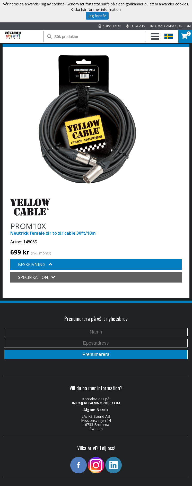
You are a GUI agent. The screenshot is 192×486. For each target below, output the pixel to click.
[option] (87, 119)
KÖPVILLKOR (110, 26)
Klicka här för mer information (96, 9)
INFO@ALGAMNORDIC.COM (170, 26)
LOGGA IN (135, 26)
